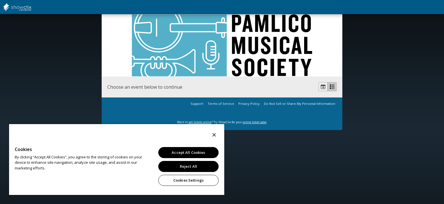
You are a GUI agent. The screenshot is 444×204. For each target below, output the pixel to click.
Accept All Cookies (188, 152)
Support (197, 103)
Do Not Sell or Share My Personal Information (299, 103)
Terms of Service (221, 103)
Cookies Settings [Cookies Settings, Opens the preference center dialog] (188, 180)
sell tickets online (200, 122)
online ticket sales (254, 122)
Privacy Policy (249, 103)
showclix (31, 7)
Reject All (188, 166)
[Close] (214, 135)
